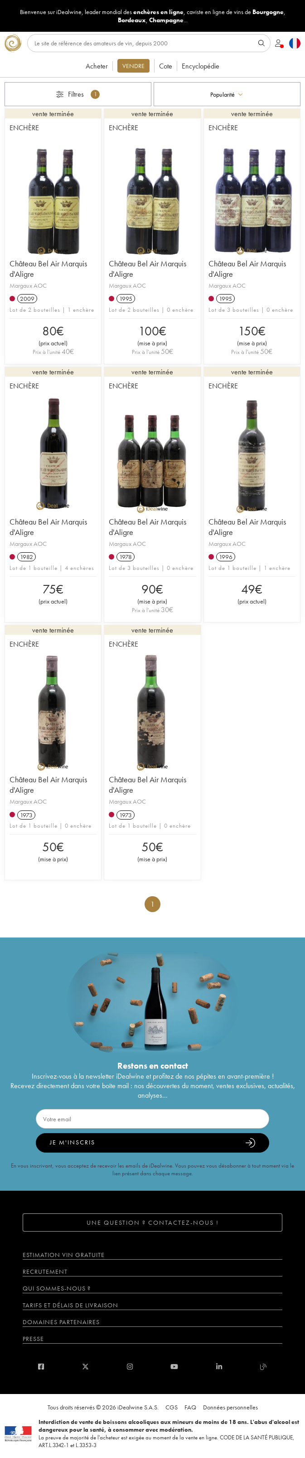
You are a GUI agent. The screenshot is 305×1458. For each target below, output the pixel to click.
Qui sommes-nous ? (57, 1288)
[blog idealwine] (263, 1366)
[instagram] (130, 1366)
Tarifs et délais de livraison (70, 1305)
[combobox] (227, 94)
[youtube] (174, 1366)
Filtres (78, 94)
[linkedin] (219, 1366)
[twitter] (85, 1366)
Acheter (97, 66)
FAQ (190, 1407)
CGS (171, 1407)
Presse (33, 1339)
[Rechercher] (149, 43)
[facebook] (41, 1366)
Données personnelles (230, 1407)
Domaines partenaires (61, 1322)
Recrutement (45, 1271)
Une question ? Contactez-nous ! (153, 1222)
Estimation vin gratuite (64, 1255)
